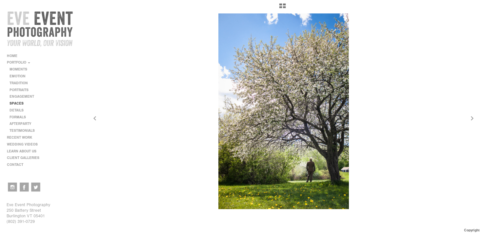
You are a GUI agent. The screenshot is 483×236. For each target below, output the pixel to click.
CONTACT (15, 165)
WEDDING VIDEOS (22, 144)
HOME (12, 56)
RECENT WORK (22, 137)
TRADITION (19, 83)
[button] (282, 8)
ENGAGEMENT (22, 96)
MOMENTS (18, 69)
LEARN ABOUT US (24, 151)
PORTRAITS (19, 90)
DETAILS (17, 110)
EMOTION (18, 76)
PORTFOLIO (19, 62)
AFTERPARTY (20, 124)
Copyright (472, 230)
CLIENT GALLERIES (23, 158)
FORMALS (18, 117)
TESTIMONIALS (22, 130)
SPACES (17, 103)
